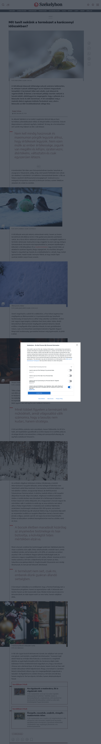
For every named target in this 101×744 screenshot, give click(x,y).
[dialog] (50, 372)
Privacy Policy (59, 398)
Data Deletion (41, 398)
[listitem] (50, 367)
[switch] (70, 370)
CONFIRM (39, 393)
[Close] (77, 345)
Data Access (50, 398)
